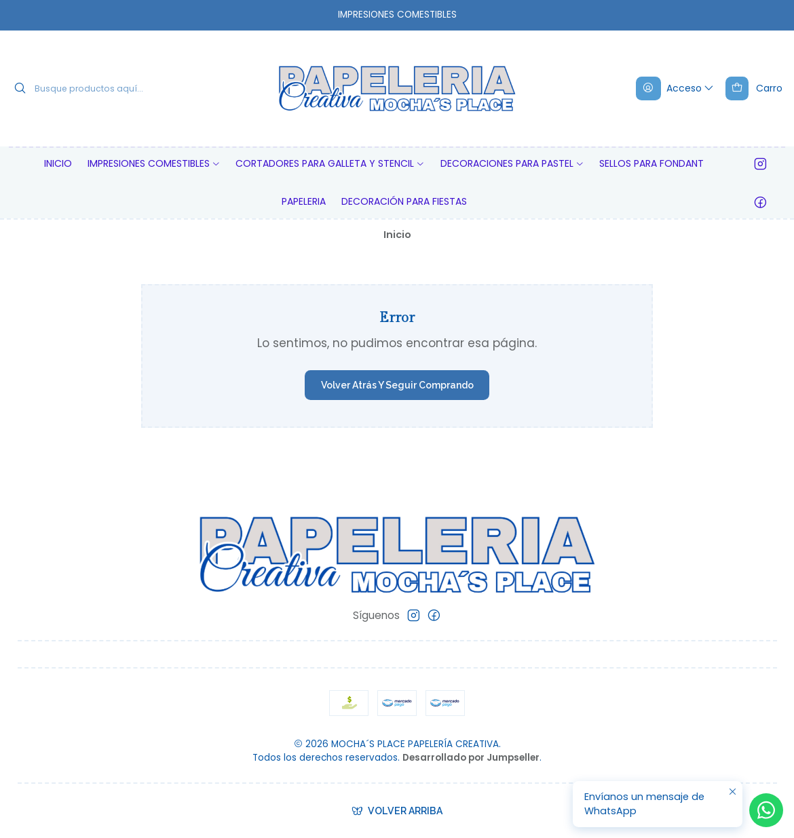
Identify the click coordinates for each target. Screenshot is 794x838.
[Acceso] (675, 88)
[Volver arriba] (397, 811)
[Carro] (753, 88)
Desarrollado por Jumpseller (471, 757)
